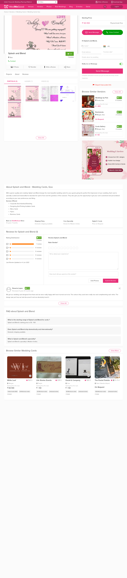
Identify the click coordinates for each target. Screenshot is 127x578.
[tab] (12, 81)
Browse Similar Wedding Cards (21, 350)
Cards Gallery (100, 126)
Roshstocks (99, 112)
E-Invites (79, 7)
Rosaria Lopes (17, 288)
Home (6, 12)
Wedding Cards (21, 12)
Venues (30, 7)
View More (115, 351)
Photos (49, 7)
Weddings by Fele (101, 98)
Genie (88, 7)
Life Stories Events (44, 380)
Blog (71, 7)
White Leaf (11, 380)
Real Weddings (60, 7)
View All (41, 138)
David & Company (73, 380)
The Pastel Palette (102, 380)
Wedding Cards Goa (33, 12)
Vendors (40, 7)
